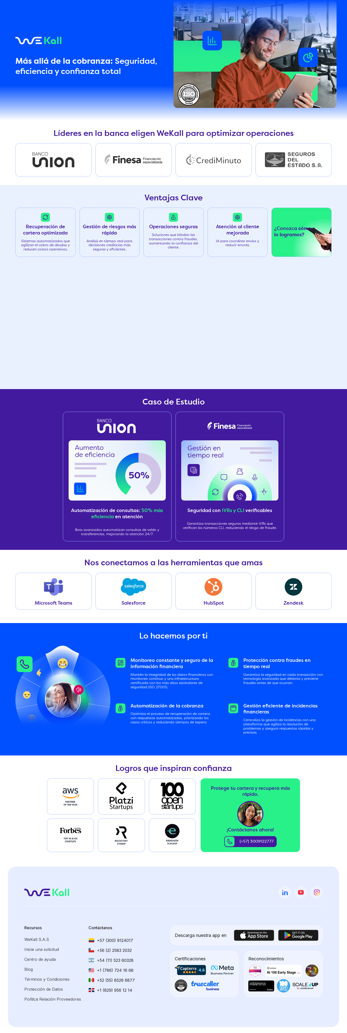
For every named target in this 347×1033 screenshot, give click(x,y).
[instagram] (317, 892)
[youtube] (301, 892)
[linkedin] (285, 892)
